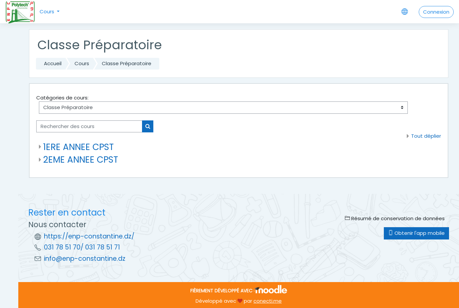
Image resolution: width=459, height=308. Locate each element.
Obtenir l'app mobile (416, 233)
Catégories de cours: (62, 97)
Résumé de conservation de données (395, 218)
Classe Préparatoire (126, 63)
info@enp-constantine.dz (84, 258)
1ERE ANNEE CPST (78, 147)
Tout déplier (426, 135)
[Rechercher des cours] (89, 126)
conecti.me (267, 300)
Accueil (53, 63)
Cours (48, 11)
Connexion (436, 11)
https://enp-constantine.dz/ (89, 236)
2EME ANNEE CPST (80, 159)
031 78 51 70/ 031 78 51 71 (82, 247)
